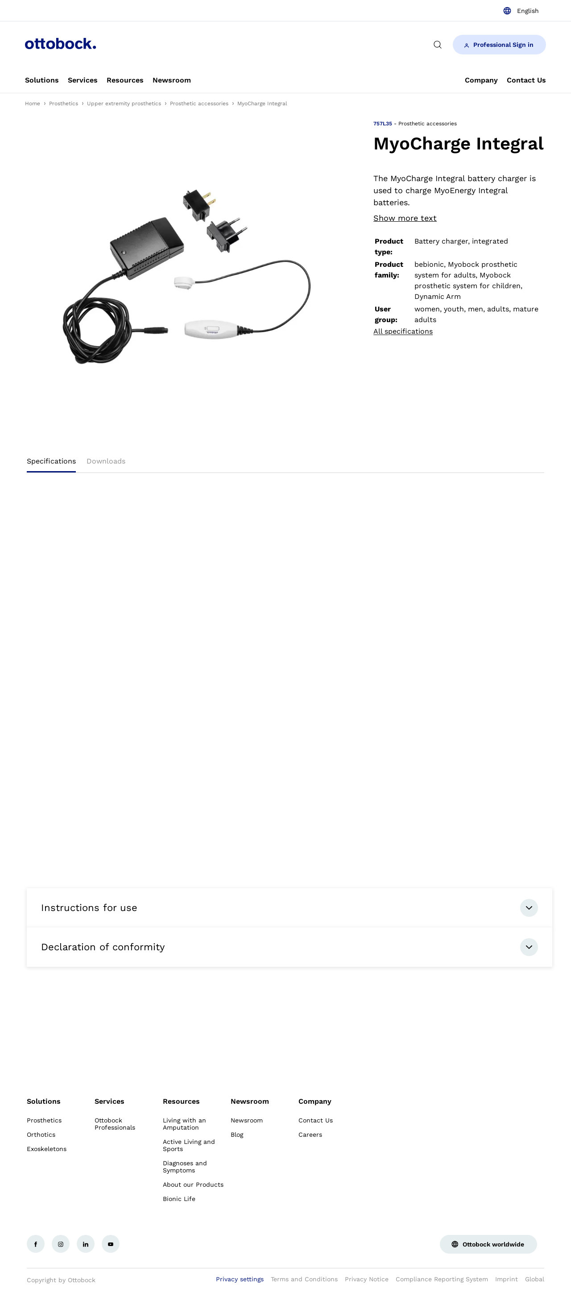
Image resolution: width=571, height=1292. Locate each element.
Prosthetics (63, 103)
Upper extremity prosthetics (124, 103)
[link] (42, 80)
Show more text (405, 218)
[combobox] (521, 10)
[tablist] (285, 464)
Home (32, 103)
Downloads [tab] (106, 461)
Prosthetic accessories (199, 103)
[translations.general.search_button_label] (438, 45)
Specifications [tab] (51, 461)
